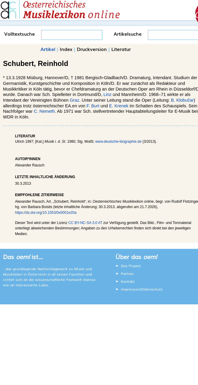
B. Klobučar (182, 100)
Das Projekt (131, 265)
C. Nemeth (44, 111)
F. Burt (93, 105)
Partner (127, 273)
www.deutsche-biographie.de (118, 141)
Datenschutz (152, 289)
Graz (74, 100)
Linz (108, 94)
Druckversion (92, 48)
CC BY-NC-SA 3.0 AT (85, 223)
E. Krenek (118, 105)
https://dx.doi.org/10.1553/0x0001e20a (45, 212)
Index (66, 48)
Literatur (121, 48)
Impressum (130, 289)
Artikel (47, 48)
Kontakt (128, 281)
